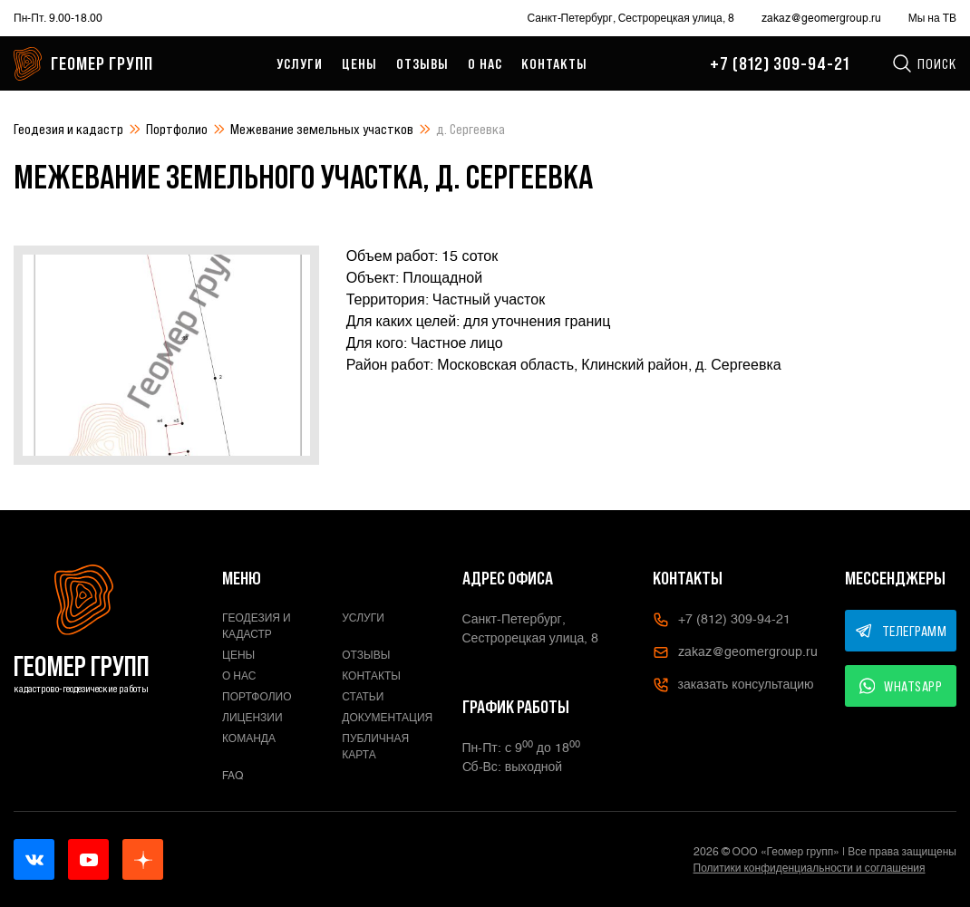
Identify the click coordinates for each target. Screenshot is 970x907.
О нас (485, 63)
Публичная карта (375, 746)
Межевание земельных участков (321, 129)
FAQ (233, 775)
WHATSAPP (901, 686)
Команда (249, 738)
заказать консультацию (733, 685)
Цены (359, 63)
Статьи (362, 696)
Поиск (923, 63)
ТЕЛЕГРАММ (901, 631)
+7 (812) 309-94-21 (779, 63)
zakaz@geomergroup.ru (821, 18)
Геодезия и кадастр (68, 129)
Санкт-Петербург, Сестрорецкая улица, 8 (631, 18)
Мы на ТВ (932, 18)
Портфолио (177, 129)
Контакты (554, 63)
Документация (387, 717)
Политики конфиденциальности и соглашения (810, 868)
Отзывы (422, 63)
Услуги (299, 63)
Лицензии (252, 717)
